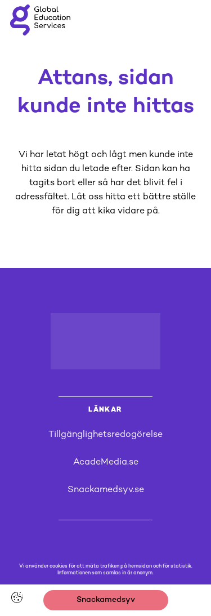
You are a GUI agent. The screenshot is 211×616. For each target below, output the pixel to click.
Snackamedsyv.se (106, 490)
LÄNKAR (105, 410)
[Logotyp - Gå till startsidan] (106, 341)
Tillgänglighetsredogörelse (105, 435)
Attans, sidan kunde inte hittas (105, 93)
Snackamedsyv (106, 600)
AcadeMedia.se (105, 462)
